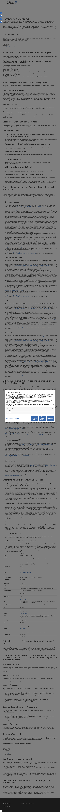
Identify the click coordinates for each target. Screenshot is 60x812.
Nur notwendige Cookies (26, 418)
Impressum (17, 418)
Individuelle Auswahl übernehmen (38, 418)
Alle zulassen (49, 418)
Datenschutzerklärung (10, 418)
